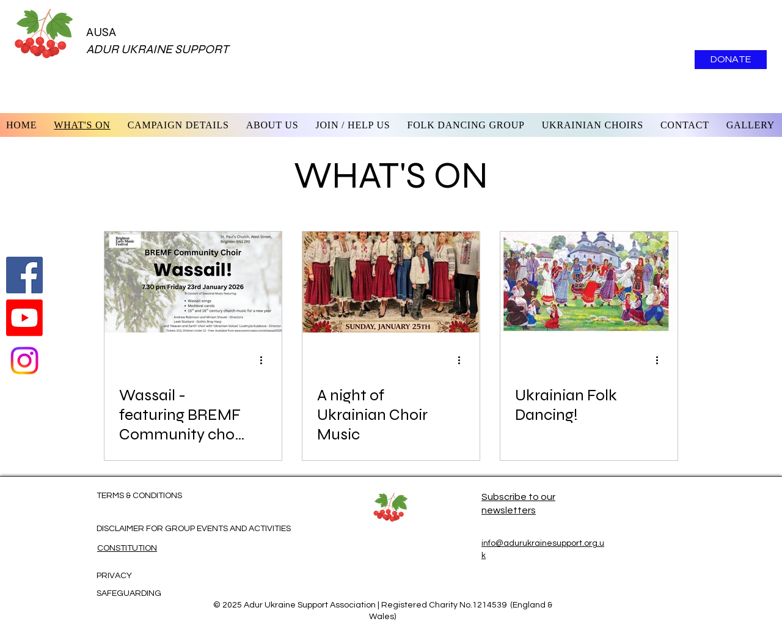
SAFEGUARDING (129, 593)
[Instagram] (24, 360)
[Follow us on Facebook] (24, 275)
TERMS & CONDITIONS (139, 495)
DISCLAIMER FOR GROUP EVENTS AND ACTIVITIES (194, 528)
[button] (272, 125)
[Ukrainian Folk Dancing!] (589, 282)
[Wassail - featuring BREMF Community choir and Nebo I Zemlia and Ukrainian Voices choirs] (193, 282)
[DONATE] (731, 59)
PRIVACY (114, 575)
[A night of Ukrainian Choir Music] (391, 282)
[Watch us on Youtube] (24, 317)
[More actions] (265, 360)
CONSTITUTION (127, 548)
